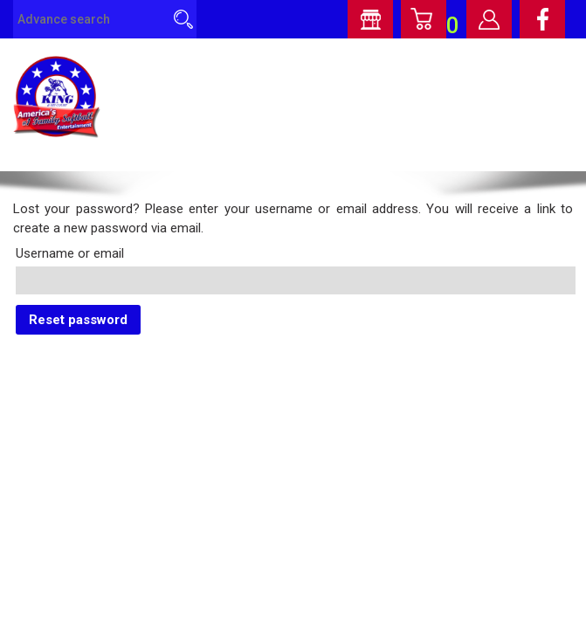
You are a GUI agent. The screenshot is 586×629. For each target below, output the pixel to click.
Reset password (78, 320)
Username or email (70, 253)
